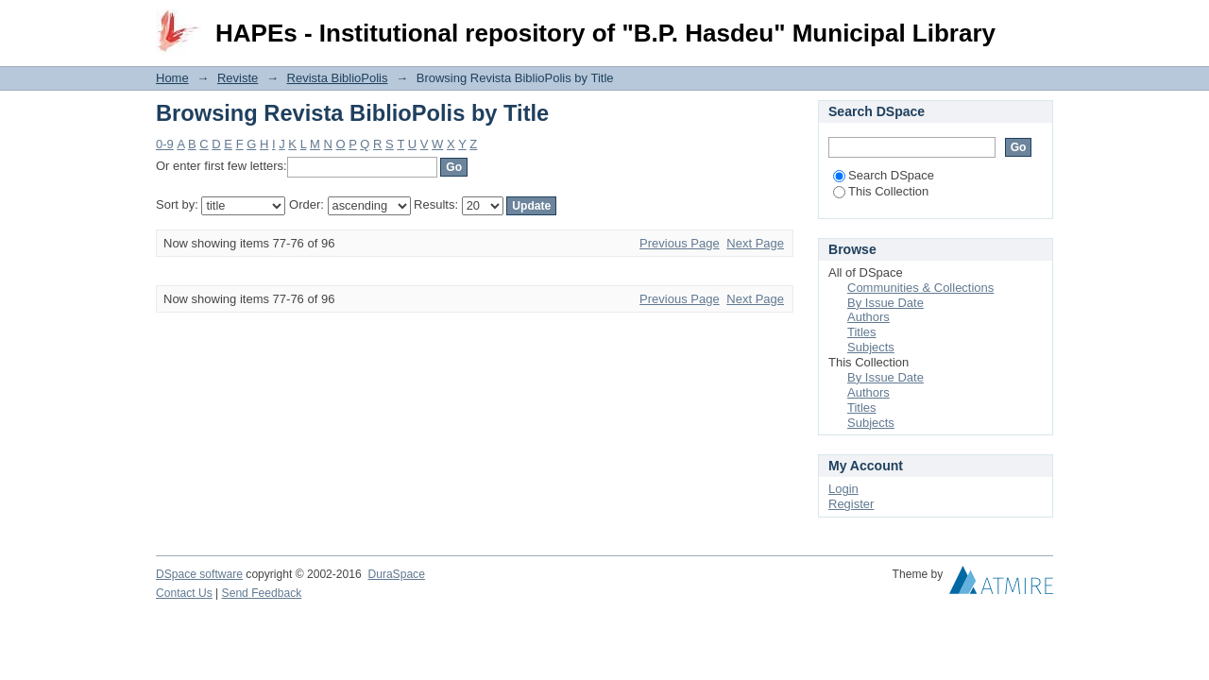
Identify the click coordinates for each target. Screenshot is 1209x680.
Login (1038, 23)
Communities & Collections (920, 287)
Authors (868, 317)
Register (851, 504)
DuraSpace (395, 574)
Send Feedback (262, 593)
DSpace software (199, 574)
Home (172, 78)
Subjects (870, 347)
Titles (862, 332)
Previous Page (679, 243)
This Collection (880, 191)
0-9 (165, 144)
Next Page (755, 243)
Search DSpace (883, 175)
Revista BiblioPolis (337, 78)
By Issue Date (885, 303)
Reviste (237, 78)
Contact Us (184, 593)
